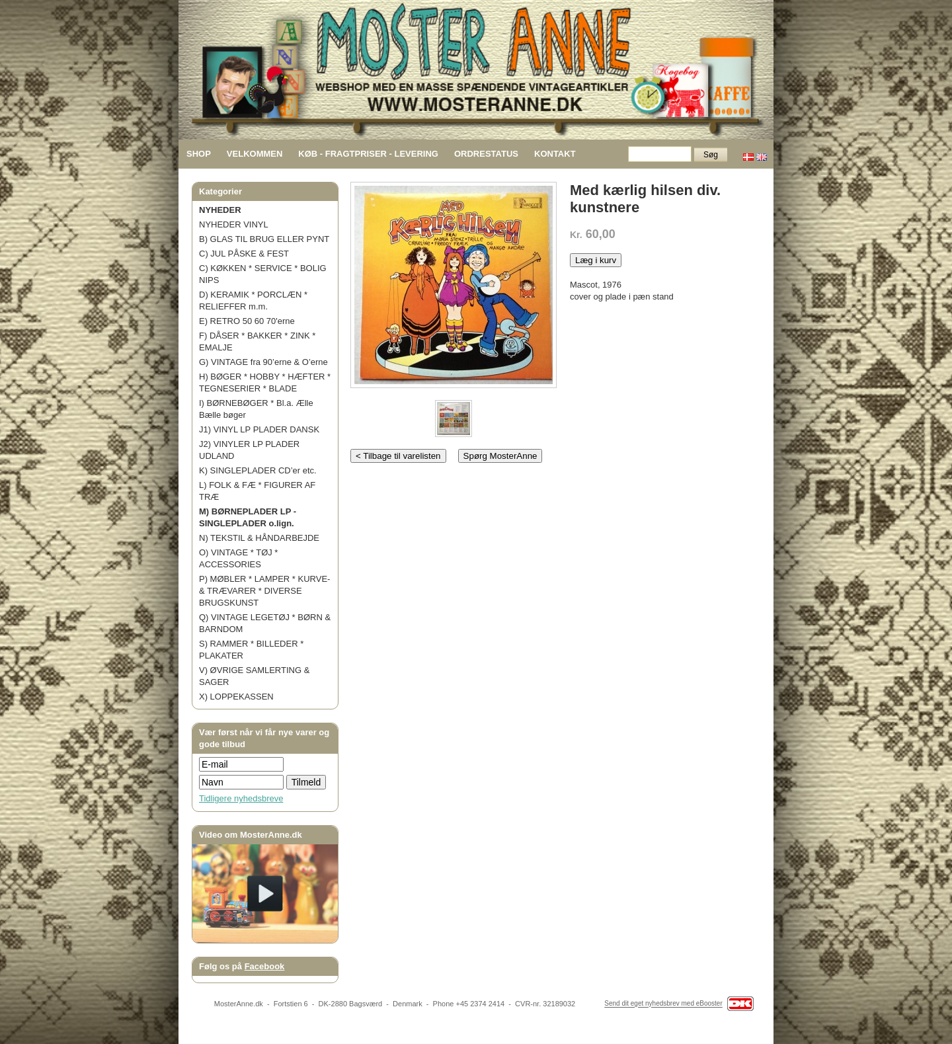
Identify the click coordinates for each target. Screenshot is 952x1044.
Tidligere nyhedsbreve (241, 798)
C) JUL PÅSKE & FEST (244, 254)
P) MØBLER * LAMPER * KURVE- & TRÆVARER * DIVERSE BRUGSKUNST (264, 591)
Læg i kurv (595, 260)
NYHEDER (220, 210)
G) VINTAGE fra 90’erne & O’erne (263, 362)
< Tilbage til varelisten (398, 456)
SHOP (198, 154)
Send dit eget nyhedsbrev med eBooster (663, 1004)
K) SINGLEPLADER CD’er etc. (258, 470)
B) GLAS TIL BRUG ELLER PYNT (264, 239)
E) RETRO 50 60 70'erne (247, 321)
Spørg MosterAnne (500, 456)
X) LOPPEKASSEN (236, 697)
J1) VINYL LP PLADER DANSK (259, 429)
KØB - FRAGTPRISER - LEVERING (368, 154)
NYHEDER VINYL (233, 224)
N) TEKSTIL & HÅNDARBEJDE (259, 538)
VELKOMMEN (255, 154)
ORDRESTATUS (486, 154)
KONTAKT (555, 154)
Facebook (265, 966)
